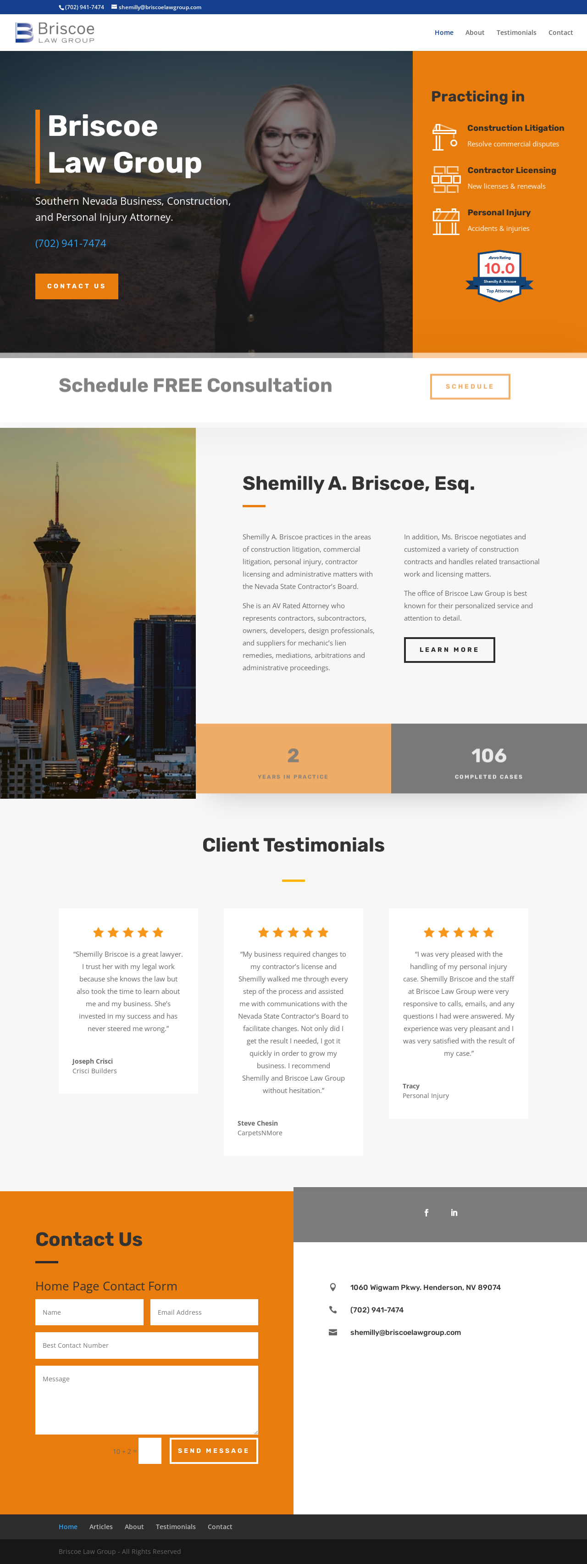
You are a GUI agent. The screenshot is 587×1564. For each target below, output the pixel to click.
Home (444, 33)
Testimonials (517, 33)
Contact (560, 33)
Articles (101, 1526)
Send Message (214, 1451)
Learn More (450, 650)
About (475, 33)
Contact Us (76, 286)
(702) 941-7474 (70, 243)
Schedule (470, 379)
